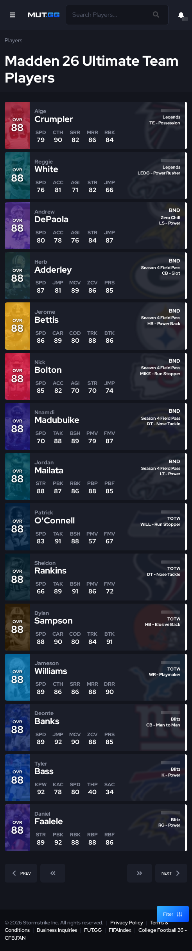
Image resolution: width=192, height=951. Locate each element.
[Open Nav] (12, 14)
